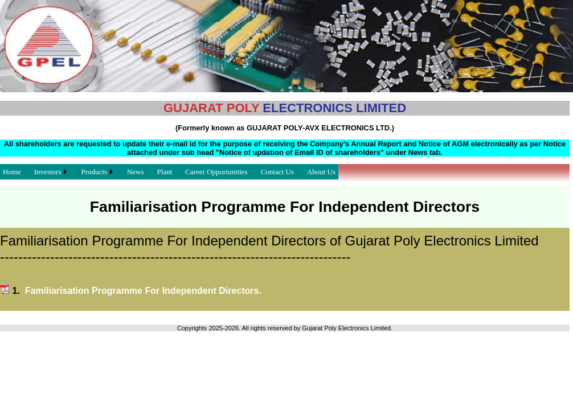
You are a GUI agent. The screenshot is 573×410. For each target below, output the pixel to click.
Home (12, 171)
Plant (165, 171)
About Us (321, 171)
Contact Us (277, 171)
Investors (48, 171)
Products (94, 171)
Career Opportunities (216, 171)
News (135, 171)
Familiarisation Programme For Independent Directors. (143, 291)
